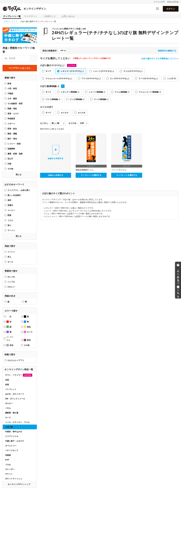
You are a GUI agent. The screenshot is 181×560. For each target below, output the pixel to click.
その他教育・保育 (15, 104)
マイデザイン (30, 16)
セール (10, 262)
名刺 (7, 380)
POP (7, 460)
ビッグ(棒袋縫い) (77, 99)
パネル (8, 408)
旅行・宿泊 (12, 139)
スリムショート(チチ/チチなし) (59, 78)
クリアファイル (11, 436)
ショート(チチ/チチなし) (103, 71)
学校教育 (11, 119)
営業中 (10, 205)
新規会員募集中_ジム (84, 170)
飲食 (9, 83)
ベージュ (9, 338)
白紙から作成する (55, 175)
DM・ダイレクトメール (15, 399)
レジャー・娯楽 (14, 144)
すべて (48, 71)
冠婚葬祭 (11, 149)
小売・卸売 (12, 88)
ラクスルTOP (159, 2)
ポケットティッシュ (13, 479)
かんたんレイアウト (16, 360)
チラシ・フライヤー (18, 375)
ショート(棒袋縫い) (97, 92)
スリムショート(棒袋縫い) (150, 92)
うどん (10, 220)
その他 (10, 169)
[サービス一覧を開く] (157, 8)
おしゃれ (11, 277)
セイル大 (81, 113)
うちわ (8, 464)
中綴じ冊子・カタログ (14, 441)
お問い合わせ (68, 16)
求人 (9, 257)
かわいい (11, 287)
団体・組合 (12, 129)
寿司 (9, 200)
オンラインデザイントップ (19, 484)
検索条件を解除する (167, 51)
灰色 (9, 345)
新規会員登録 (172, 2)
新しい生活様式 (14, 195)
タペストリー (10, 446)
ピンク (28, 332)
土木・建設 (12, 98)
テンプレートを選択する (91, 175)
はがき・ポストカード (14, 394)
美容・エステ (13, 114)
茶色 (27, 340)
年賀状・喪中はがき (13, 432)
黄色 (27, 327)
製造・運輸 (12, 134)
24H (61, 51)
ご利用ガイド (49, 16)
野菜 (9, 215)
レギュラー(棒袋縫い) (70, 92)
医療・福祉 (12, 109)
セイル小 (64, 113)
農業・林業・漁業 (15, 154)
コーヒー (11, 210)
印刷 (9, 164)
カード (8, 417)
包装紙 (8, 455)
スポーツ (11, 124)
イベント (11, 252)
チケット (9, 474)
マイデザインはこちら (20, 68)
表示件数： (73, 123)
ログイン (170, 9)
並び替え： (45, 123)
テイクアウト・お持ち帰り (19, 190)
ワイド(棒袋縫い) (53, 99)
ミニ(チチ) (171, 78)
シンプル (11, 282)
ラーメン (11, 230)
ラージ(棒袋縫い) (101, 99)
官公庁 (10, 159)
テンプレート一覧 (12, 16)
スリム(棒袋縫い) (122, 92)
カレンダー (10, 469)
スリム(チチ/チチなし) (132, 71)
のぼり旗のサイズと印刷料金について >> (159, 58)
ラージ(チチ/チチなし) (148, 78)
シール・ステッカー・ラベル (17, 422)
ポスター (9, 403)
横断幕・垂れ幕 (11, 413)
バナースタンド (11, 450)
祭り (9, 225)
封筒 (7, 385)
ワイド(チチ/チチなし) (91, 78)
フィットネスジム (118, 170)
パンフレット (10, 389)
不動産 (10, 93)
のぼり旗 (9, 427)
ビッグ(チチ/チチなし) (119, 78)
